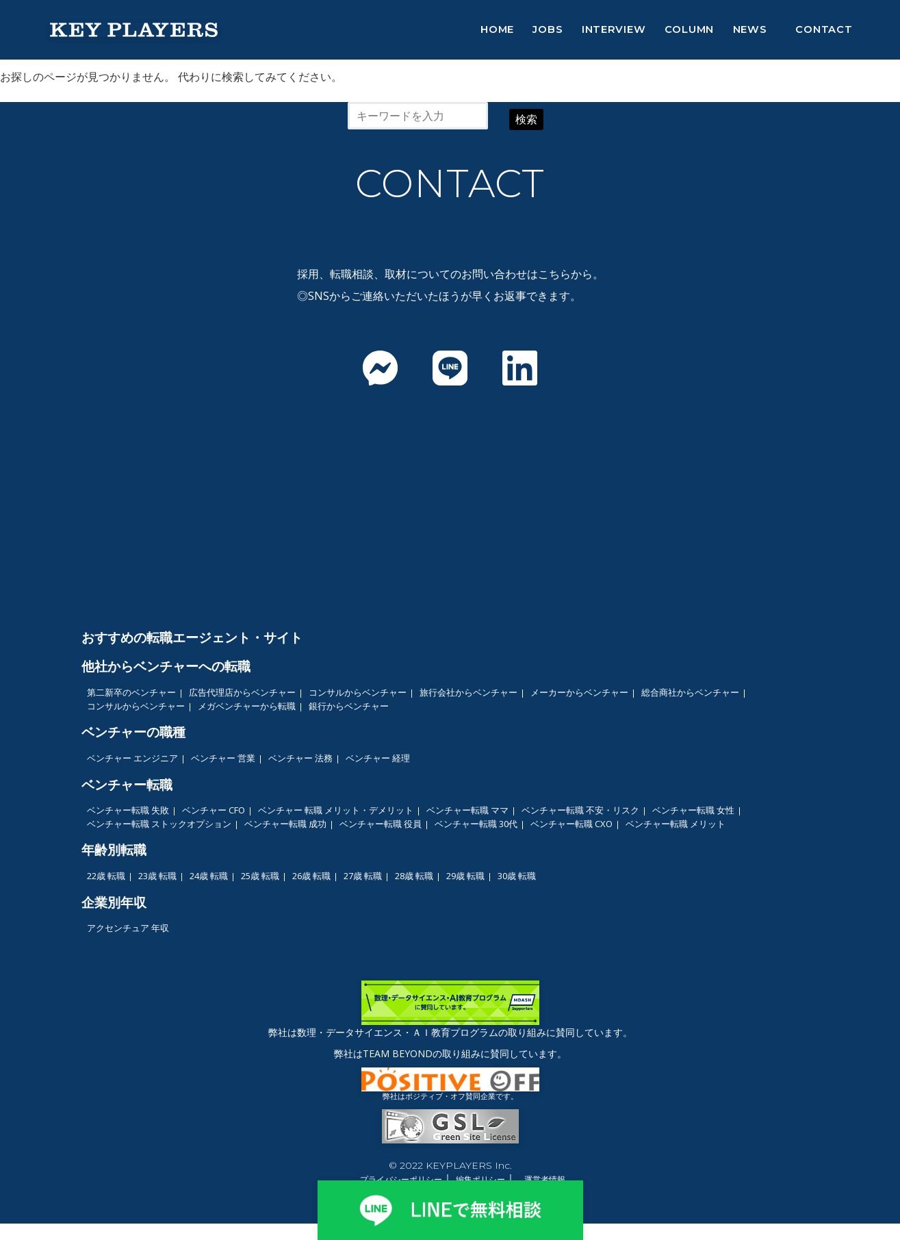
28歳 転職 (414, 876)
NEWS (750, 29)
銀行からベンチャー (349, 706)
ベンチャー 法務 (300, 758)
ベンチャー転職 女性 (693, 810)
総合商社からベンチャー (690, 692)
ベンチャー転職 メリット (675, 824)
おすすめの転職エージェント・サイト (192, 637)
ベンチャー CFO (213, 810)
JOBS (547, 29)
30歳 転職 (517, 876)
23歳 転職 (157, 876)
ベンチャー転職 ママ (467, 810)
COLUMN (689, 29)
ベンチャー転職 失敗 (128, 810)
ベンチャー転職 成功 (285, 824)
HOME (497, 29)
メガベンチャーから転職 (247, 706)
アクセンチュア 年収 (128, 928)
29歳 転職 (465, 876)
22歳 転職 (106, 876)
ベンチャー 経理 (378, 758)
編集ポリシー (480, 1179)
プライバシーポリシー (401, 1179)
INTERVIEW (614, 29)
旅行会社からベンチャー (468, 692)
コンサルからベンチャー (358, 692)
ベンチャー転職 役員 (380, 824)
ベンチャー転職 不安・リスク (580, 810)
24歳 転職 (209, 876)
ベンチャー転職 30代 (476, 824)
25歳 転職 (260, 876)
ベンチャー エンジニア (132, 758)
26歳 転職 (311, 876)
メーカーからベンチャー (579, 692)
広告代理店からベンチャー (242, 692)
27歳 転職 (363, 876)
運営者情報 (544, 1179)
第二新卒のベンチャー (131, 692)
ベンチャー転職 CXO (571, 824)
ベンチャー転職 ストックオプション (159, 824)
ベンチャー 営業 (223, 758)
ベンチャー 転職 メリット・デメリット (335, 810)
